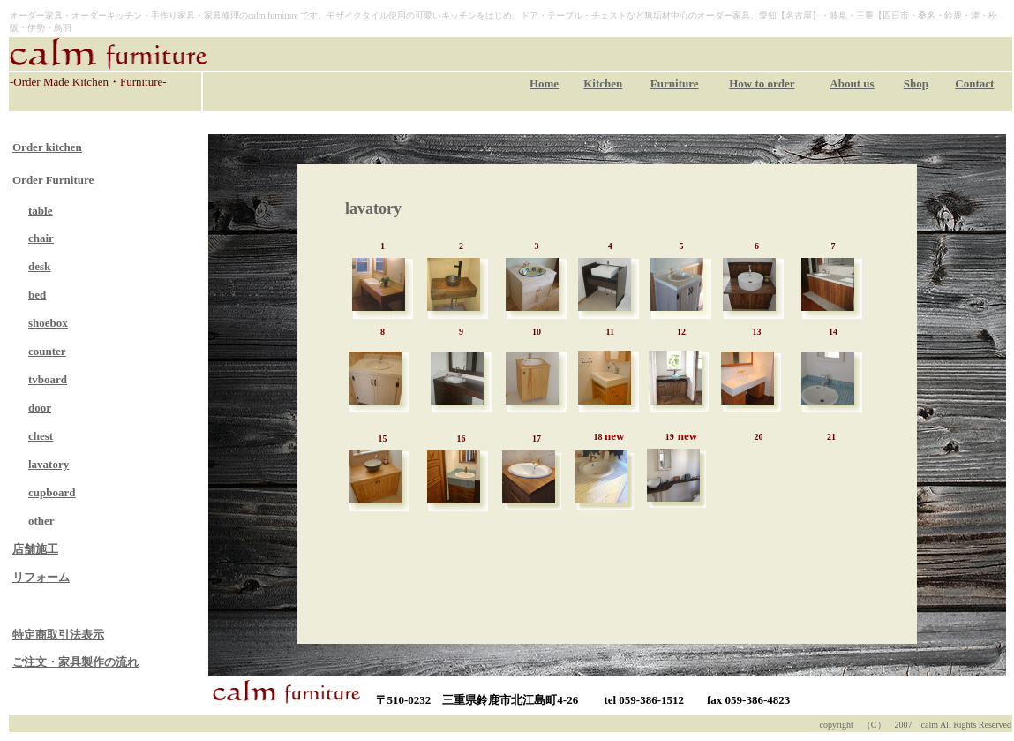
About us (852, 83)
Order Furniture (53, 179)
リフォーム (41, 577)
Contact (974, 83)
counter (47, 351)
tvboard (47, 379)
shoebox (48, 322)
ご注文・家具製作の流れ (75, 662)
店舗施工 (35, 549)
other (41, 520)
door (39, 407)
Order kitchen (47, 147)
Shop (916, 83)
